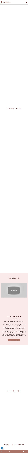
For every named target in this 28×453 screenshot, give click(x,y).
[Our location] (23, 451)
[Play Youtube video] (14, 290)
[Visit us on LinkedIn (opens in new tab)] (10, 451)
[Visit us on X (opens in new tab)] (4, 451)
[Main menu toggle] (26, 2)
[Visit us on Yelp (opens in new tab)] (7, 451)
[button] (14, 340)
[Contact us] (26, 451)
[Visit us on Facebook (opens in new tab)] (1, 451)
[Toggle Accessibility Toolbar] (2, 448)
